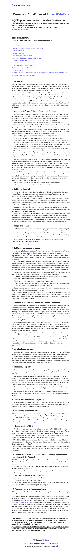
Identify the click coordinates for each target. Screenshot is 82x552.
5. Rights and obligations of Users (22, 55)
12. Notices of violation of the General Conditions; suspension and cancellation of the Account (39, 73)
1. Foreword (15, 46)
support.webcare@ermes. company (41, 237)
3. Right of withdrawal (18, 51)
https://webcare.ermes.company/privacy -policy (30, 422)
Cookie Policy (38, 546)
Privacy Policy (29, 546)
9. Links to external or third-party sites (23, 65)
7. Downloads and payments (20, 60)
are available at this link (20, 29)
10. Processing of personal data (21, 68)
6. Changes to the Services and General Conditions (26, 58)
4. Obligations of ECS (18, 53)
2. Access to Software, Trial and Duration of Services (27, 48)
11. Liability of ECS (17, 70)
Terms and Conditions (49, 546)
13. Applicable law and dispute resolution (24, 75)
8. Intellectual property (18, 63)
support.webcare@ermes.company (28, 244)
